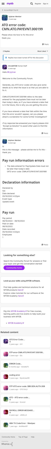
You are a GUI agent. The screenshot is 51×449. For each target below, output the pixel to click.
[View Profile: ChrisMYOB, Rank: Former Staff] (4, 67)
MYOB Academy (18, 311)
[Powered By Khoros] (25, 443)
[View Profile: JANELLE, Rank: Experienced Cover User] (6, 412)
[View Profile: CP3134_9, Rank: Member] (6, 388)
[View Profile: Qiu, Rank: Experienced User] (6, 354)
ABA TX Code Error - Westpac (22, 423)
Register (38, 4)
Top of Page (23, 437)
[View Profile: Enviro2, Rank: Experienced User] (6, 399)
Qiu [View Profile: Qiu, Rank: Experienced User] (21, 355)
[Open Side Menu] (3, 3)
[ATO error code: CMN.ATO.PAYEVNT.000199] (17, 69)
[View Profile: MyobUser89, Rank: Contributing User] (6, 376)
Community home (14, 268)
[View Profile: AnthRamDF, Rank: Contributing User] (6, 425)
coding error (14, 375)
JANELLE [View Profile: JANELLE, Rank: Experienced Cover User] (23, 415)
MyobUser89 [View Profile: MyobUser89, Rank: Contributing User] (25, 378)
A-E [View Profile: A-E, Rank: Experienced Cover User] (21, 344)
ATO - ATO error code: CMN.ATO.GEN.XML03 (19, 397)
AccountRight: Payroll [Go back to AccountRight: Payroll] (10, 10)
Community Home (8, 437)
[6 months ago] (14, 367)
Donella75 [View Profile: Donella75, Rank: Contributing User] (25, 367)
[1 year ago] (13, 426)
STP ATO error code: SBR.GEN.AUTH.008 (27, 386)
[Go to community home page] (10, 4)
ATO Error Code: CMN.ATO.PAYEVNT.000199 (21, 339)
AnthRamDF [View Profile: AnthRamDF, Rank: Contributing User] (23, 426)
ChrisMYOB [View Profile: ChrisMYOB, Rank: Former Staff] (12, 66)
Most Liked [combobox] (43, 51)
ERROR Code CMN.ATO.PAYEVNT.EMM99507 (23, 364)
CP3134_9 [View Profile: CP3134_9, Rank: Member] (23, 389)
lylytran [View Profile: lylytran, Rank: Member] (12, 16)
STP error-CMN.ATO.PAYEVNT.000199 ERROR (26, 352)
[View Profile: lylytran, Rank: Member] (5, 18)
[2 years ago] (13, 344)
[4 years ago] (13, 415)
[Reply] (45, 44)
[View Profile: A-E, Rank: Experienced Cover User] (6, 341)
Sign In (45, 4)
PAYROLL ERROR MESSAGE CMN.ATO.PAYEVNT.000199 (21, 410)
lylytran (12, 72)
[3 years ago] (13, 402)
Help (32, 437)
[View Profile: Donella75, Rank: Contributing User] (6, 365)
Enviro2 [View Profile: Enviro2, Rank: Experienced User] (22, 402)
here (19, 290)
